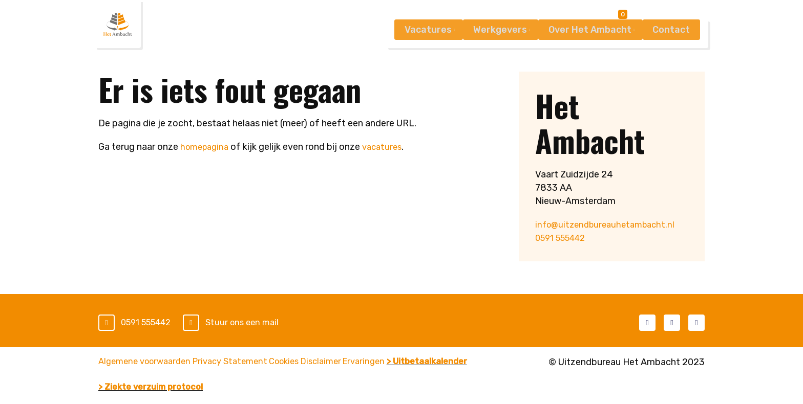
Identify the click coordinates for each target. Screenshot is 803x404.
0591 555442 (564, 237)
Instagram (696, 322)
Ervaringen (428, 362)
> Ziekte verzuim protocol (258, 375)
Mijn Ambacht (669, 16)
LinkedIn (672, 322)
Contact (669, 51)
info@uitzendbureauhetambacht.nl (609, 224)
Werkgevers (487, 51)
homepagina (206, 146)
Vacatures (409, 51)
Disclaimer (372, 362)
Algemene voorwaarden (148, 362)
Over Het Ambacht (582, 51)
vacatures (388, 146)
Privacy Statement (251, 362)
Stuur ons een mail (252, 322)
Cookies (320, 362)
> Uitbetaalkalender (143, 375)
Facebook (647, 322)
